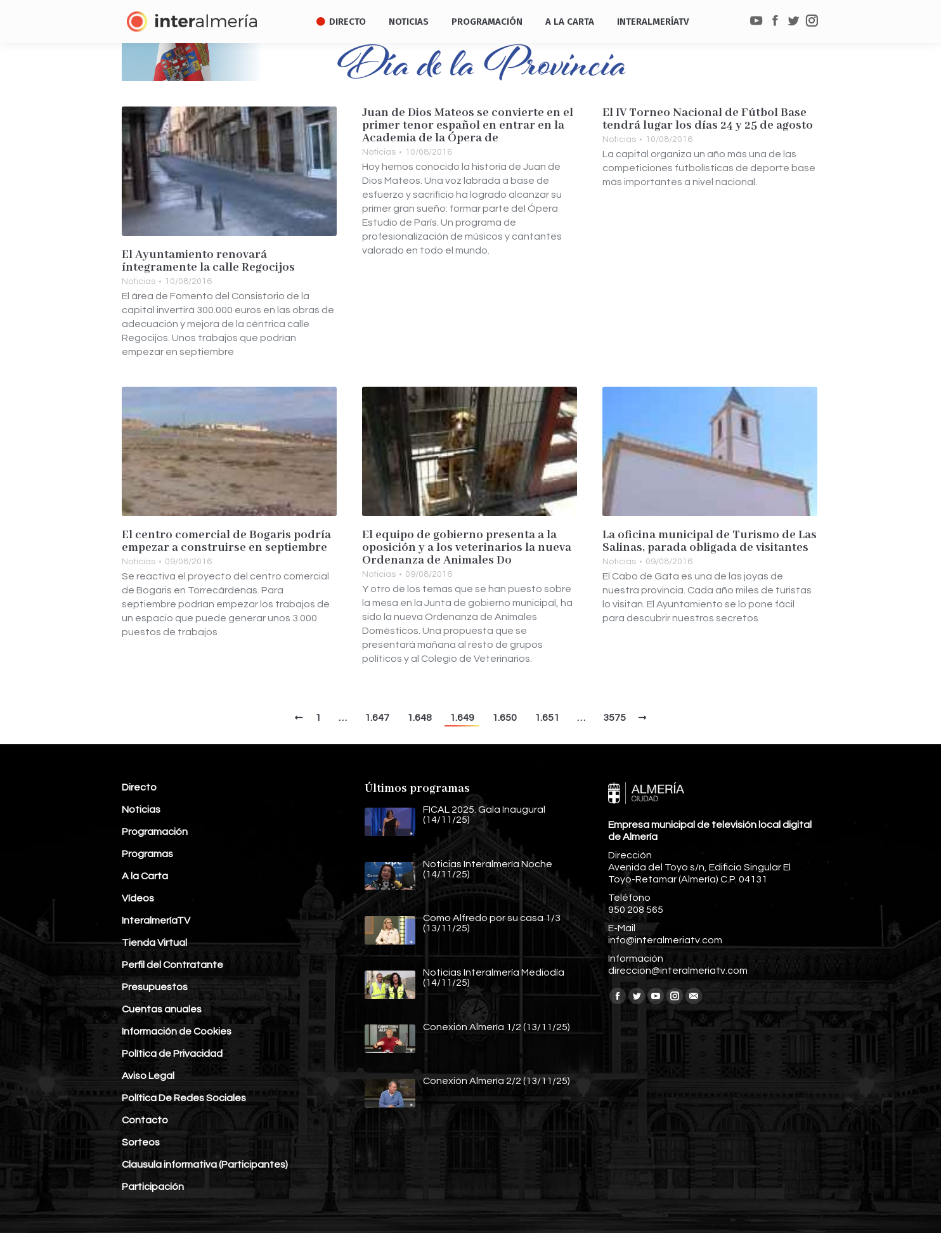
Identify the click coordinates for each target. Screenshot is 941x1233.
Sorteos (141, 1142)
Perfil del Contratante (172, 965)
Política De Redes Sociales (184, 1098)
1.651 (547, 718)
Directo (139, 787)
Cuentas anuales (162, 1009)
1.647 (377, 718)
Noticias (138, 281)
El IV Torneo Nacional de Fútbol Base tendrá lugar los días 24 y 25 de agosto (707, 119)
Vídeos (138, 898)
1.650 (504, 718)
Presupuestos (155, 987)
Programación (155, 832)
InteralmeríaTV (156, 920)
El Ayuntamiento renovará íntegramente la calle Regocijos (208, 261)
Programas (147, 854)
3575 (614, 718)
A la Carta (145, 876)
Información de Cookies (176, 1031)
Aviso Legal (148, 1076)
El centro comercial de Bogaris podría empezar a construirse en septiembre (226, 541)
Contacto (145, 1120)
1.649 (462, 718)
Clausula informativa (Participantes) (205, 1164)
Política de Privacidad (172, 1054)
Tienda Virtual (154, 943)
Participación (153, 1187)
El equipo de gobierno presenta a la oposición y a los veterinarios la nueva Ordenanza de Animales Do (466, 548)
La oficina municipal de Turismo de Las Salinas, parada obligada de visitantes (709, 541)
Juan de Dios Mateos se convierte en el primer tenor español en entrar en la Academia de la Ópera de (467, 126)
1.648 (419, 718)
